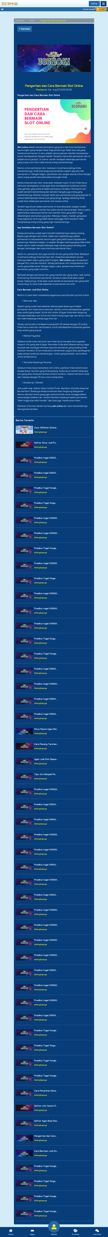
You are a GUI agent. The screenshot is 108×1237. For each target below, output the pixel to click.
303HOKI (19, 20)
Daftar (94, 3)
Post (32, 20)
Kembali (24, 28)
